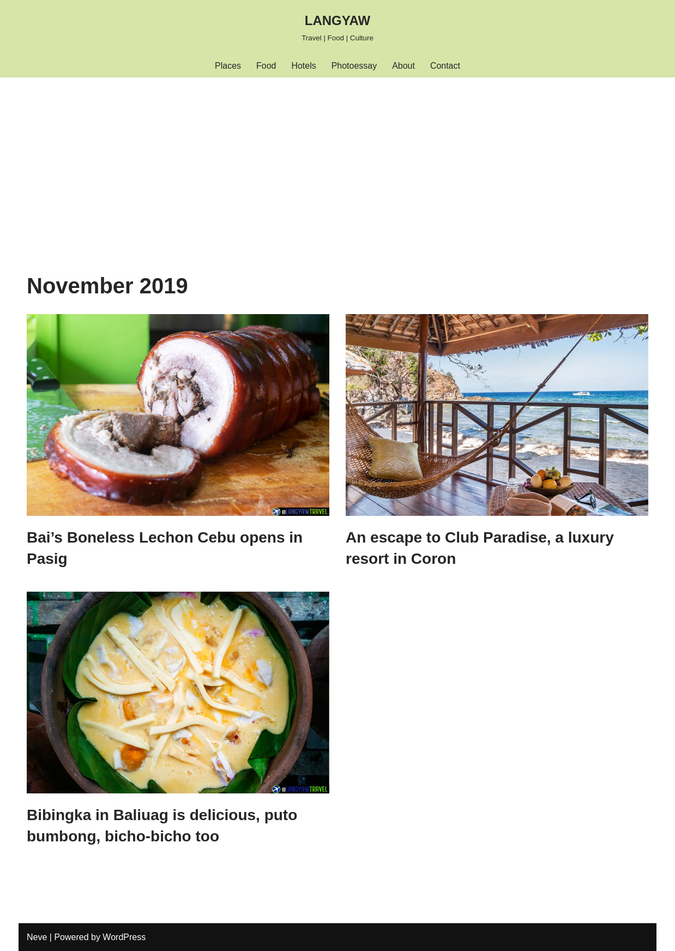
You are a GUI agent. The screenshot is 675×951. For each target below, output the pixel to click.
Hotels (303, 65)
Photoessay (354, 65)
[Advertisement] (337, 159)
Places (228, 65)
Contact (445, 65)
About (403, 65)
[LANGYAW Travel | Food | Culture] (337, 27)
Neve (37, 937)
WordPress (124, 937)
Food (266, 65)
